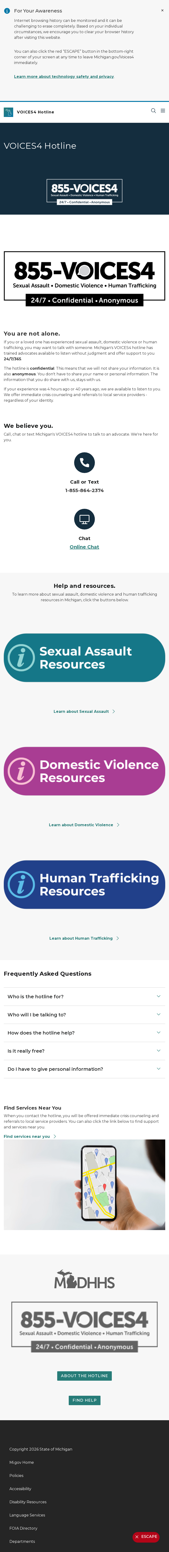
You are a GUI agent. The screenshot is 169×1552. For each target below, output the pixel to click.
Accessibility (20, 1489)
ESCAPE (145, 1537)
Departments (22, 1541)
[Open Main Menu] (163, 110)
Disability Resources (27, 1502)
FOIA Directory (23, 1528)
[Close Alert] (162, 10)
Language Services (27, 1515)
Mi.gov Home (21, 1462)
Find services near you (30, 1136)
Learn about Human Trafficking (84, 938)
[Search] (153, 110)
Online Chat (84, 547)
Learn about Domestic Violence (84, 825)
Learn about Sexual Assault (85, 711)
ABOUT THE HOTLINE (84, 1376)
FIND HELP (84, 1400)
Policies (16, 1475)
